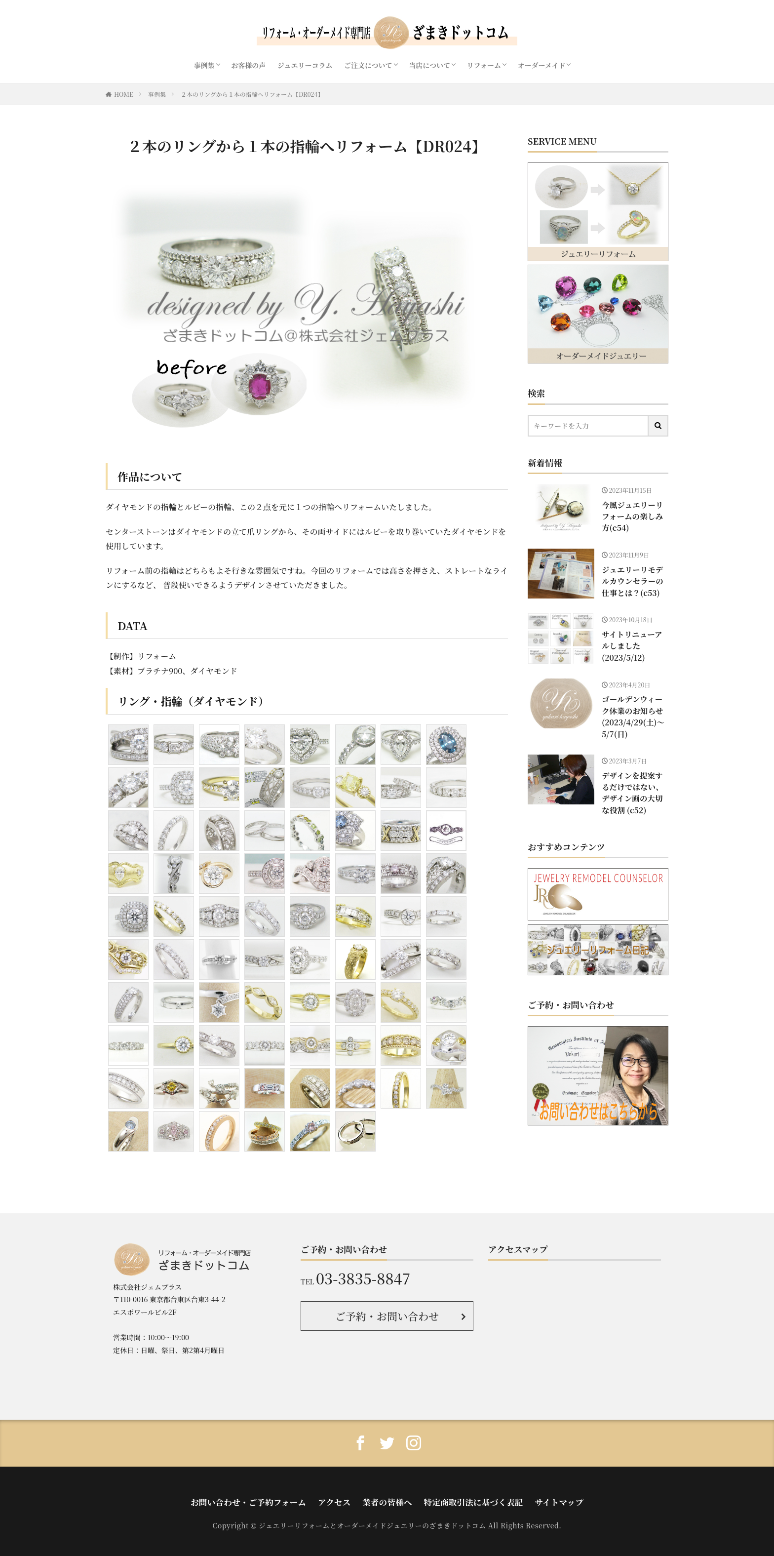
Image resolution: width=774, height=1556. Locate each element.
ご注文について (368, 65)
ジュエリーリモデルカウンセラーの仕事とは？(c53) (632, 578)
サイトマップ (525, 1498)
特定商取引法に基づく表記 (456, 1498)
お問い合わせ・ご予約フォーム (274, 1498)
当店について (429, 65)
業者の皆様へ (387, 1498)
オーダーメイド (541, 65)
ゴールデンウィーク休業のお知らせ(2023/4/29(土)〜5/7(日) (632, 711)
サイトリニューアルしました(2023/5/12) (632, 638)
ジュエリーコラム (305, 65)
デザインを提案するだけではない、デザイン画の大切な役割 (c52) (632, 774)
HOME (123, 94)
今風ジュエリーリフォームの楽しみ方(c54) (632, 508)
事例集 (204, 65)
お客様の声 (248, 65)
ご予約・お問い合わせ (387, 1314)
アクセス (343, 1498)
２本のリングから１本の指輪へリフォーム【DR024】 (252, 94)
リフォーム (484, 65)
